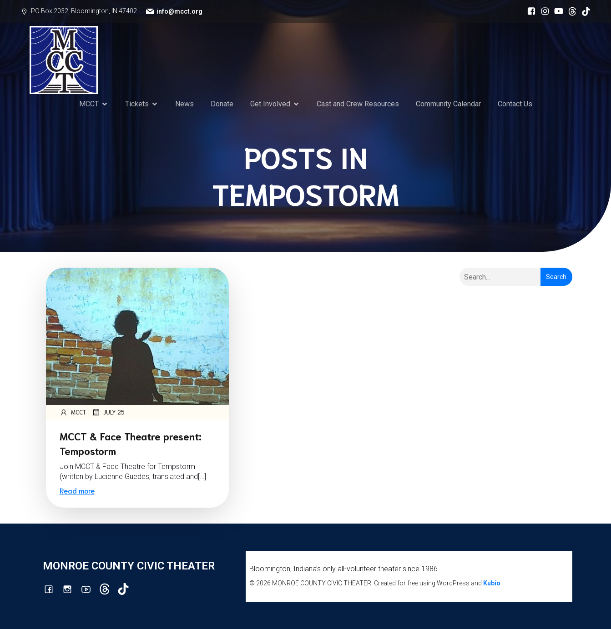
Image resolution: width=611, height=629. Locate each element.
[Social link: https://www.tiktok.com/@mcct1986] (584, 11)
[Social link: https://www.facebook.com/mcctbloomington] (529, 11)
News (184, 104)
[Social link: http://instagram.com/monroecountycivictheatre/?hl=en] (543, 11)
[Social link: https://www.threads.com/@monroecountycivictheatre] (570, 11)
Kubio (491, 583)
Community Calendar (448, 104)
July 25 (108, 412)
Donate (222, 104)
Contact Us (515, 104)
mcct (73, 412)
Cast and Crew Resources (358, 104)
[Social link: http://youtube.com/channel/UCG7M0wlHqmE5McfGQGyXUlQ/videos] (556, 11)
